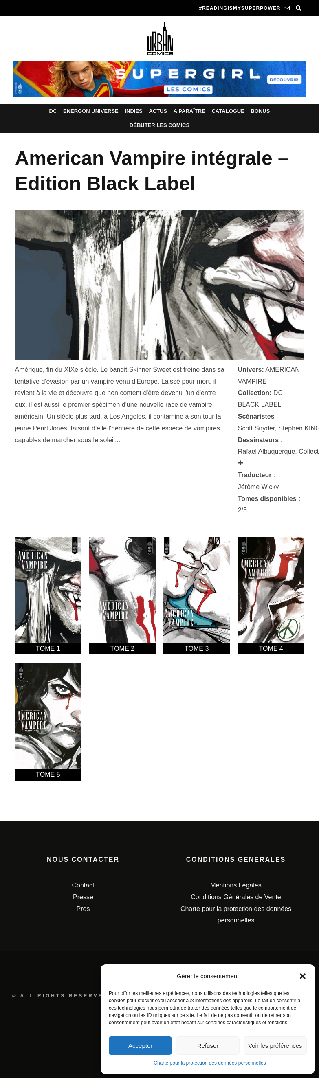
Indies (133, 111)
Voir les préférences (275, 1045)
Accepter (140, 1045)
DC (53, 111)
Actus (158, 111)
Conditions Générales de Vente (236, 897)
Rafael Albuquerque (266, 451)
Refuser (208, 1045)
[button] (303, 976)
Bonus (260, 111)
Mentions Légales (235, 885)
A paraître (189, 111)
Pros (83, 908)
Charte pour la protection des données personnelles (210, 1063)
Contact (83, 885)
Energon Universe (91, 111)
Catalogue (227, 111)
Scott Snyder (256, 428)
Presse (83, 897)
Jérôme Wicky (258, 486)
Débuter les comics (159, 125)
